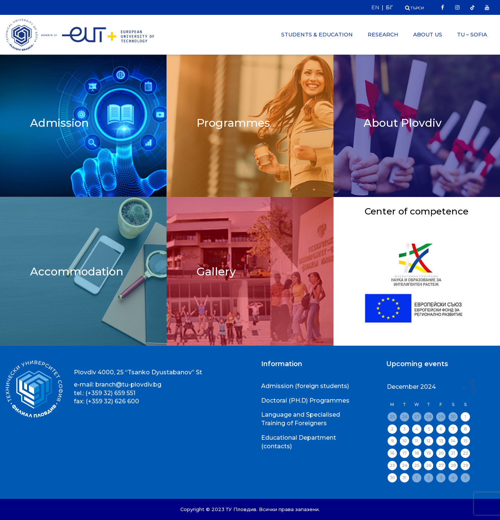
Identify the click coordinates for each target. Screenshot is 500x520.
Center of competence (416, 216)
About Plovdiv (403, 122)
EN (375, 7)
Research (383, 34)
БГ (389, 7)
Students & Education (317, 34)
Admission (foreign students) (305, 386)
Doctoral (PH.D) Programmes (305, 400)
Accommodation (77, 271)
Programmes (234, 122)
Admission (59, 122)
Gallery (216, 271)
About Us (427, 34)
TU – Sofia (472, 34)
